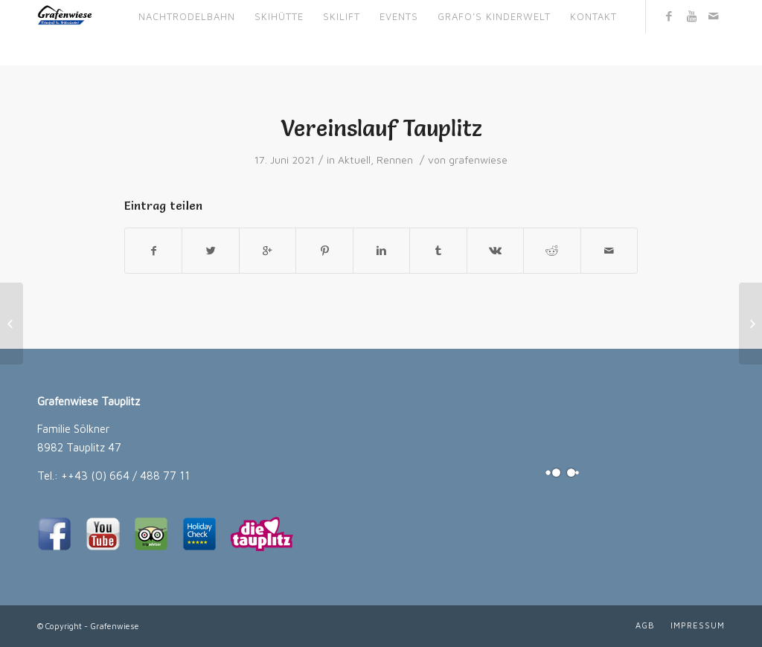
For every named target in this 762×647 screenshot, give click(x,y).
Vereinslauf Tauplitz (381, 128)
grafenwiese (478, 160)
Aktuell (354, 160)
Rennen (395, 160)
